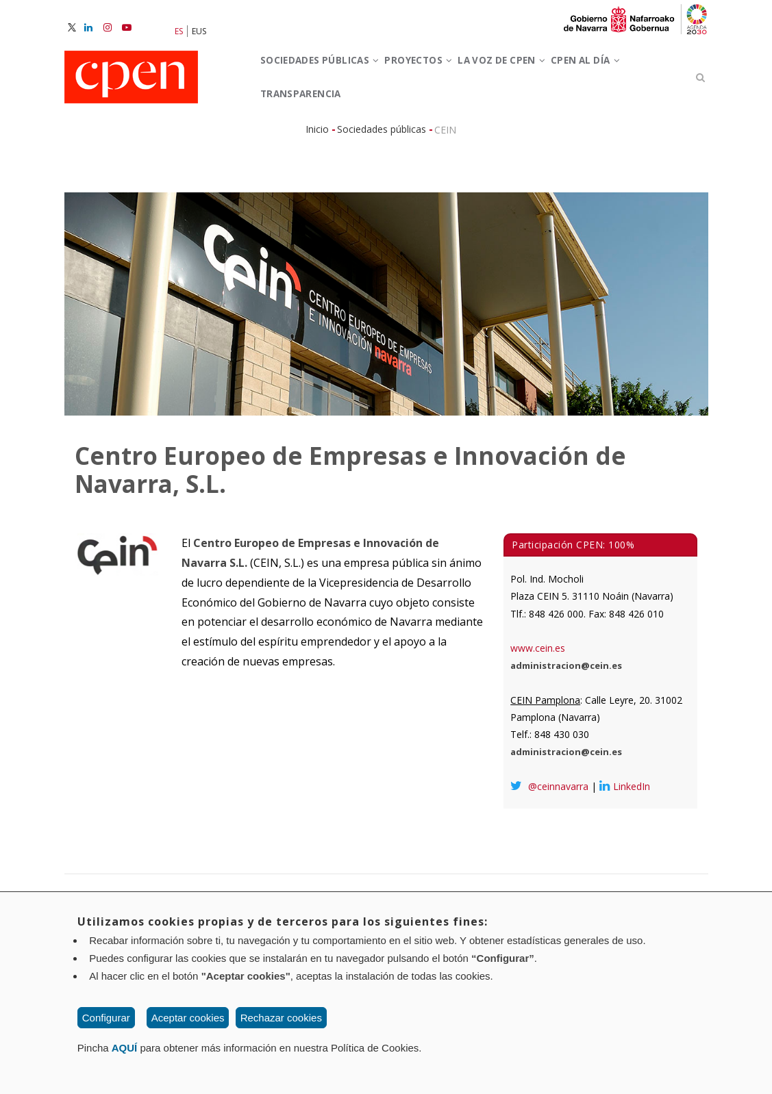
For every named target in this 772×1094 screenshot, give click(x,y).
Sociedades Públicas (330, 74)
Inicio (317, 184)
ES (179, 31)
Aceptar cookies (188, 1017)
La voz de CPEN (548, 74)
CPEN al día (303, 135)
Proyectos (447, 74)
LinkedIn (624, 841)
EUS (199, 31)
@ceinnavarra (549, 841)
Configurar (106, 1017)
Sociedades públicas (381, 184)
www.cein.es (537, 703)
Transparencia (402, 135)
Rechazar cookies (281, 1017)
